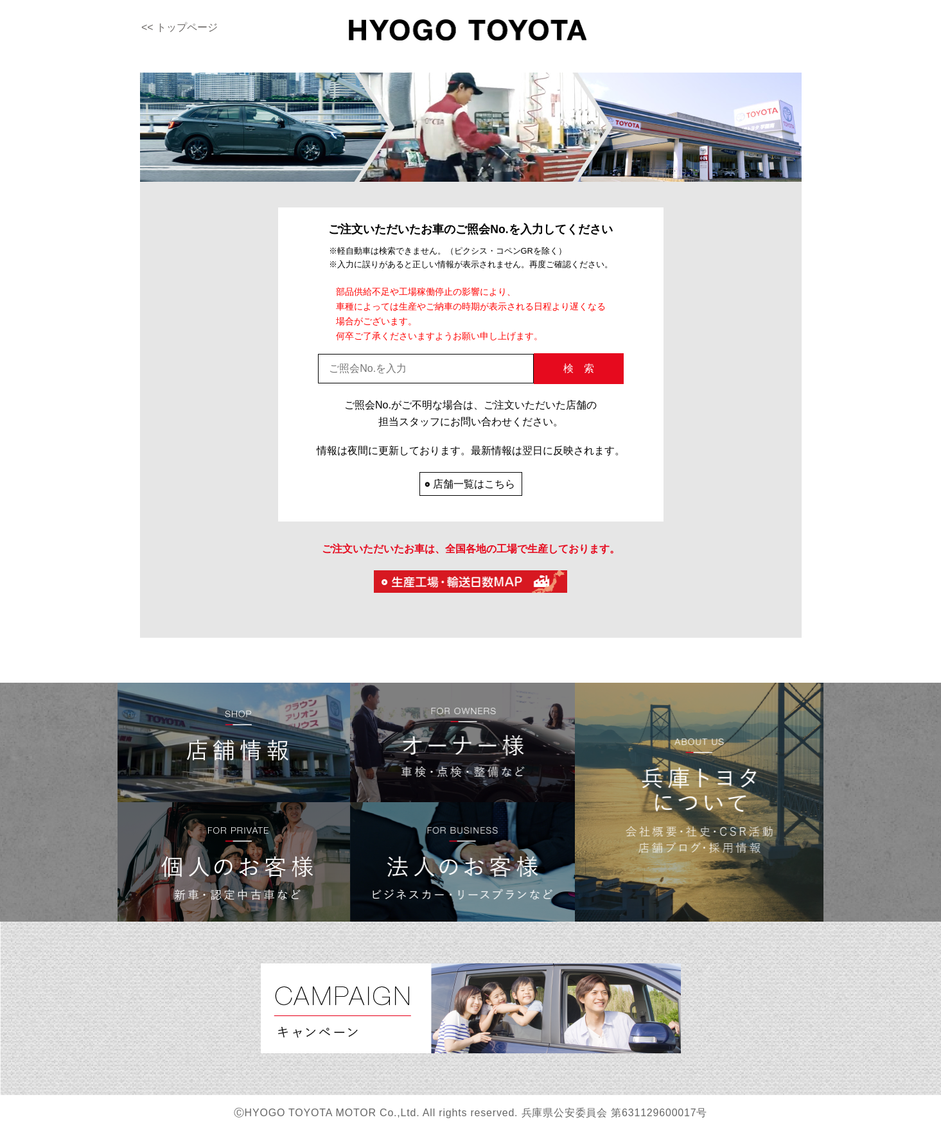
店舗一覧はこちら (474, 483)
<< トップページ (179, 27)
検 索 (578, 368)
